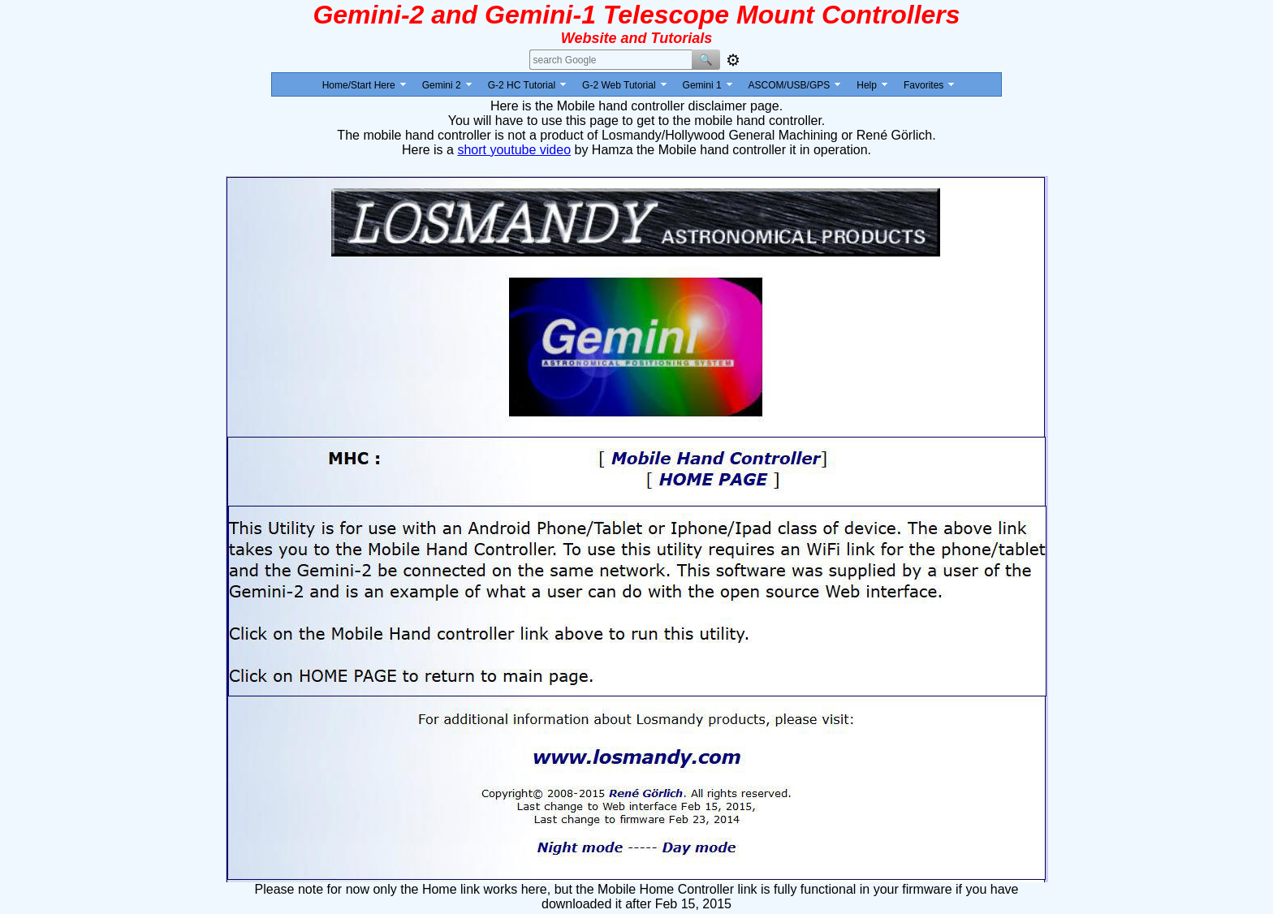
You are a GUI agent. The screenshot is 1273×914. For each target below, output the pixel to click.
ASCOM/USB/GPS (790, 85)
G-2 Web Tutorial (618, 85)
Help (867, 85)
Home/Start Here (358, 85)
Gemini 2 (441, 85)
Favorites (923, 85)
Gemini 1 (702, 85)
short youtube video (514, 150)
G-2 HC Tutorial (521, 85)
